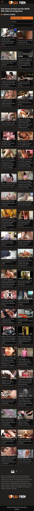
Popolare (13, 21)
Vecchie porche (12, 507)
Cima (12, 25)
